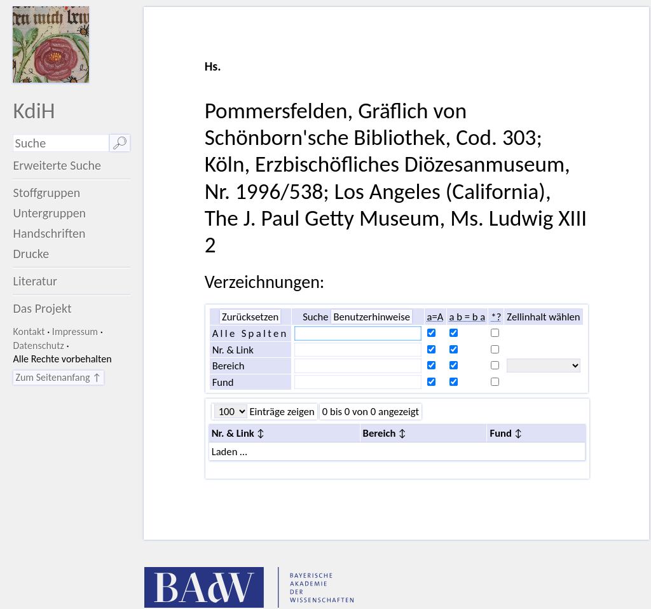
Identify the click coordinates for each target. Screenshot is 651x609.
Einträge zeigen (281, 411)
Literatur (35, 281)
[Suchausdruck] (61, 143)
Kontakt (29, 331)
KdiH (34, 110)
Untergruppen (49, 213)
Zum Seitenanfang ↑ (58, 377)
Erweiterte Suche (57, 165)
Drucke (31, 253)
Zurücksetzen (250, 316)
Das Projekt (42, 308)
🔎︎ (120, 143)
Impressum (75, 331)
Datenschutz (38, 345)
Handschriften (49, 233)
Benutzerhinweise (371, 316)
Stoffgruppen (46, 192)
